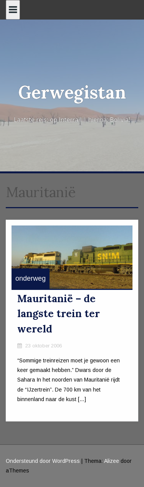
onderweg (30, 278)
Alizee (111, 461)
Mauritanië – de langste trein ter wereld (58, 313)
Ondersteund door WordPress (43, 461)
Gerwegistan (72, 92)
